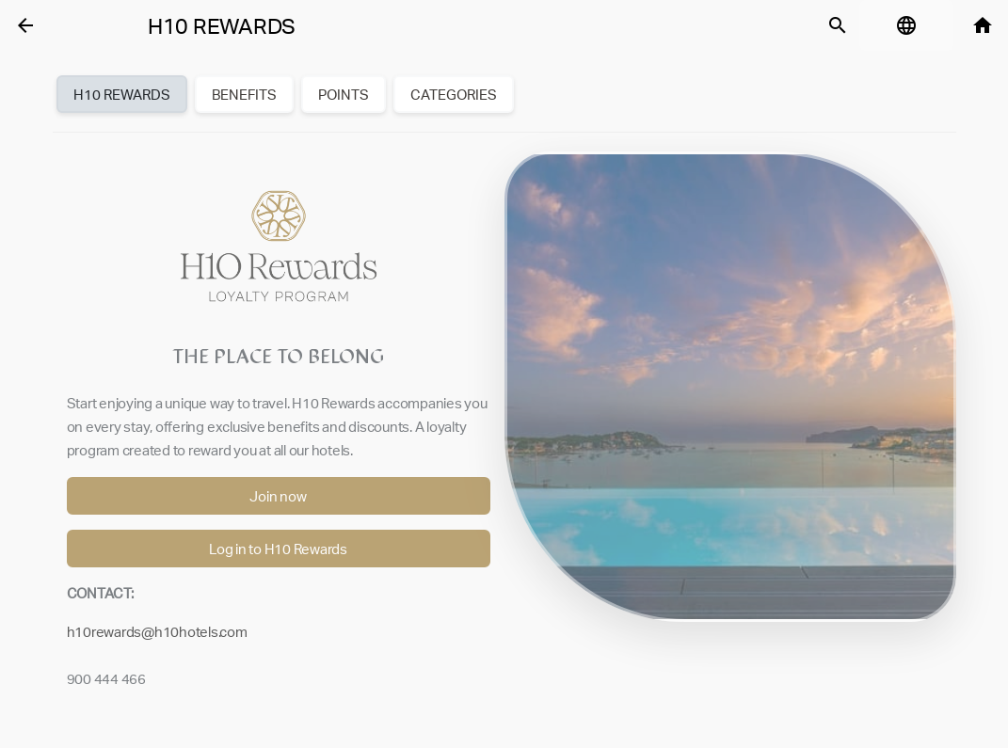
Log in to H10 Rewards (278, 549)
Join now (277, 496)
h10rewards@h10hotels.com (157, 632)
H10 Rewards (222, 26)
